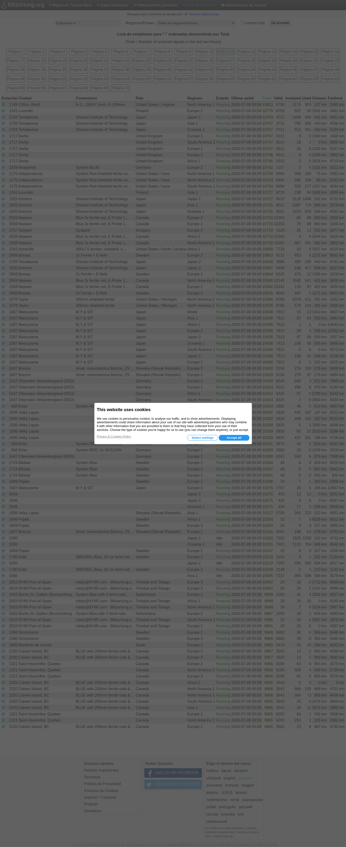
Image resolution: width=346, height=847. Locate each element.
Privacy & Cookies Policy (114, 436)
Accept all (234, 437)
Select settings (203, 437)
